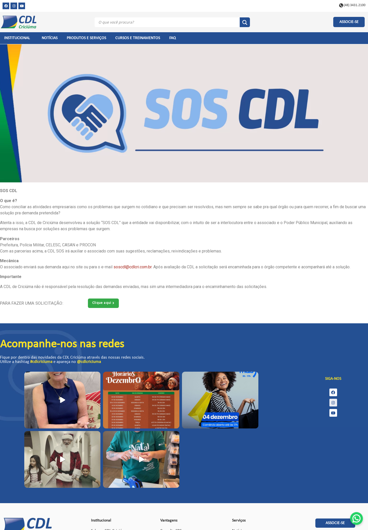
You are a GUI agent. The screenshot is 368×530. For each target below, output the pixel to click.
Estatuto (98, 478)
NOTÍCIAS (49, 38)
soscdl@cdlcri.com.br (132, 266)
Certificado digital (247, 484)
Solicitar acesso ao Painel (253, 491)
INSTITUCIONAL (18, 38)
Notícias (238, 472)
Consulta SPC (171, 472)
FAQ (172, 38)
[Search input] (168, 22)
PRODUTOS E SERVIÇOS (86, 38)
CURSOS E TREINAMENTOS (137, 38)
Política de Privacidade (251, 503)
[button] (349, 22)
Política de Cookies (247, 497)
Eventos (238, 478)
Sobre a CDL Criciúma (109, 472)
